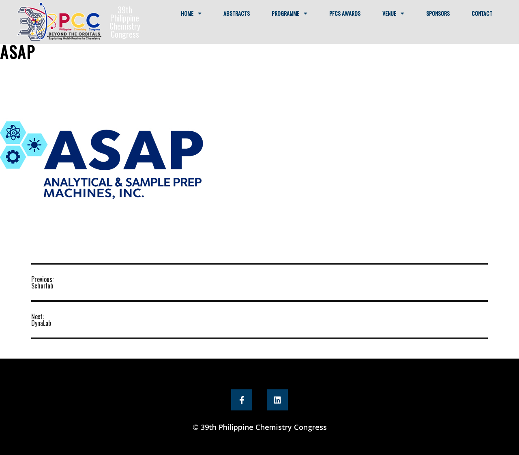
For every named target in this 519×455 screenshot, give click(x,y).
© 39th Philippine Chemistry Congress (260, 427)
